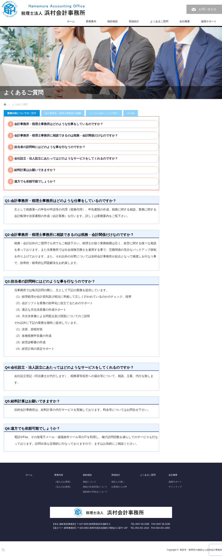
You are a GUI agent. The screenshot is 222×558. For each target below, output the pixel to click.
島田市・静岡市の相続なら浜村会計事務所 (201, 550)
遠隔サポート (208, 21)
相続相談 (112, 21)
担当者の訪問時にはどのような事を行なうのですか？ (49, 147)
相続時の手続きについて (95, 492)
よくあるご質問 (159, 21)
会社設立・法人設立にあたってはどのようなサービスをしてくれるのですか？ (66, 158)
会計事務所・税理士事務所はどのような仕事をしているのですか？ (58, 124)
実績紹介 (134, 21)
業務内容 (58, 475)
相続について (89, 482)
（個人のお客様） (63, 482)
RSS (3, 549)
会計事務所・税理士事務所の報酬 (63, 113)
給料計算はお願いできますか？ (35, 170)
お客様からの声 (119, 487)
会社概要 (184, 21)
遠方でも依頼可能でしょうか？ (35, 181)
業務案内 (91, 21)
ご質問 (21, 113)
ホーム (71, 21)
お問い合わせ (207, 9)
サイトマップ (175, 487)
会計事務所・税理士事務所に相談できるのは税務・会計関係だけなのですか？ (66, 135)
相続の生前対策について (95, 487)
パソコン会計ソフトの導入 (104, 113)
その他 (130, 113)
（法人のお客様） (63, 487)
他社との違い (118, 482)
